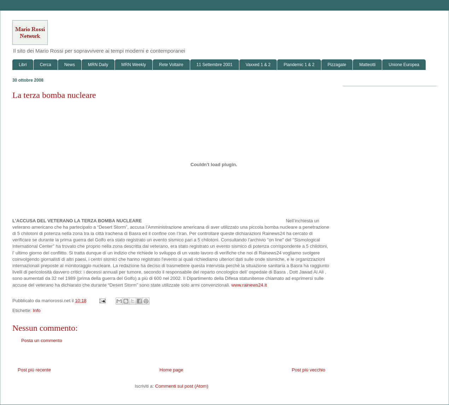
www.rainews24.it (249, 285)
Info (37, 310)
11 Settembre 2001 (215, 64)
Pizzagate (337, 64)
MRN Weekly (133, 64)
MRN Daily (98, 64)
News (69, 64)
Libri (23, 64)
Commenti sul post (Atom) (181, 386)
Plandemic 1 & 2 (299, 64)
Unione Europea (404, 64)
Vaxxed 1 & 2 (258, 64)
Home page (171, 369)
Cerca (45, 64)
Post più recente (34, 369)
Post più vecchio (308, 369)
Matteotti (367, 64)
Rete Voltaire (171, 64)
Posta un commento (41, 340)
